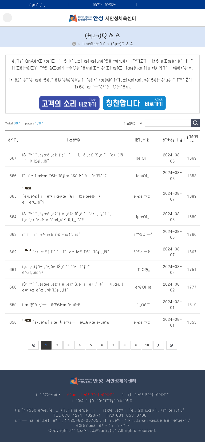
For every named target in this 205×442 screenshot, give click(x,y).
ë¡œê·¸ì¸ (37, 4)
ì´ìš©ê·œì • (48, 394)
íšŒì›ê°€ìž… (105, 4)
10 (147, 345)
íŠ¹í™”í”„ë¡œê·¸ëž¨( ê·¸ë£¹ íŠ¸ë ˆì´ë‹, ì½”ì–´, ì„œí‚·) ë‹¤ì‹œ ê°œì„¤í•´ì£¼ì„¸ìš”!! (66, 216)
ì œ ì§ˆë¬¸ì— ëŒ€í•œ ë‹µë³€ (51, 304)
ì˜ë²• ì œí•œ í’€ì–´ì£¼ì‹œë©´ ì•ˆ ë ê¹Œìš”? (64, 175)
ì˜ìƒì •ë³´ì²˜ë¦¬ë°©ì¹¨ (145, 394)
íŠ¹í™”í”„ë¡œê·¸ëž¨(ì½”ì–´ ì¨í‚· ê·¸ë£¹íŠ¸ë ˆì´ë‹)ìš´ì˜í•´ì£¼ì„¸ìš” (72, 158)
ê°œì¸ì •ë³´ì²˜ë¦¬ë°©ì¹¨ (91, 394)
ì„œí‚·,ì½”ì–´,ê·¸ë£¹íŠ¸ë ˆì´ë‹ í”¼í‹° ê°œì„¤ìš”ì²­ (56, 269)
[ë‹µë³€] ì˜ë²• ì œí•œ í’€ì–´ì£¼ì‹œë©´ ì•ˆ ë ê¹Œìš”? (62, 199)
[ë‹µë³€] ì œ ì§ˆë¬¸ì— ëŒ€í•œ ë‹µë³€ (71, 322)
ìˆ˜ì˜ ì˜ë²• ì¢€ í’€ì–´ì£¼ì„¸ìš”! (52, 234)
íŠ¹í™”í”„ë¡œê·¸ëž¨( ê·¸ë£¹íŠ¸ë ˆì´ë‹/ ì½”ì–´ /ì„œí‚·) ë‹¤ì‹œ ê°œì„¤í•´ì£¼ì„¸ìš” (72, 287)
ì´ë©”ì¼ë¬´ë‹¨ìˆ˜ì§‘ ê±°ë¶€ (102, 400)
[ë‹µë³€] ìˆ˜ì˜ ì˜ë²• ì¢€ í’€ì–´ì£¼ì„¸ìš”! (71, 251)
